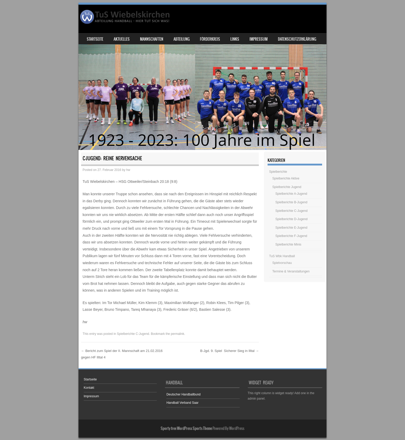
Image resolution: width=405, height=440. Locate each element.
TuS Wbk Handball (282, 256)
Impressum (259, 39)
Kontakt (89, 387)
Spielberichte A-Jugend (291, 194)
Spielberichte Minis (288, 244)
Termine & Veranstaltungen (290, 271)
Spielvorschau (282, 263)
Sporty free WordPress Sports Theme (186, 428)
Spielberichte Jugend (286, 187)
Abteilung (182, 39)
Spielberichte (278, 172)
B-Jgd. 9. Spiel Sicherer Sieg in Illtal (229, 351)
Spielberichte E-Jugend (291, 227)
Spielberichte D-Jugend (291, 219)
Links (234, 39)
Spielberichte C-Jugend (133, 334)
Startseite (95, 39)
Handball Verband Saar (182, 403)
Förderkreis (210, 39)
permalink (177, 334)
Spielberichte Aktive (285, 178)
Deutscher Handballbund (183, 394)
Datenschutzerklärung (297, 39)
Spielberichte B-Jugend (291, 202)
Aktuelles (122, 39)
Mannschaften (151, 39)
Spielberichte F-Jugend (291, 236)
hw (128, 170)
